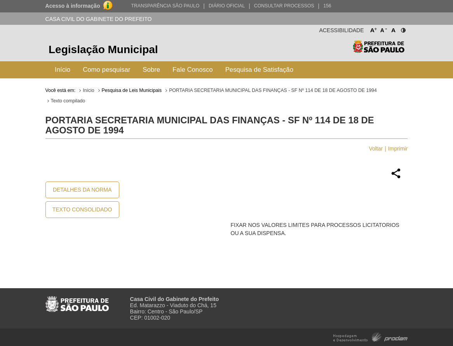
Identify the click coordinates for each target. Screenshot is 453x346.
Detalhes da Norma (82, 190)
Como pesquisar (106, 69)
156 (327, 6)
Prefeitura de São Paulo (378, 50)
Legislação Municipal (103, 49)
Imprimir (398, 148)
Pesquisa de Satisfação (259, 69)
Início (62, 69)
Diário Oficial (227, 6)
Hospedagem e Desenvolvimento (370, 336)
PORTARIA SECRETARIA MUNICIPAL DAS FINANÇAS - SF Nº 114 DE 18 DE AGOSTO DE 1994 (273, 90)
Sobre (151, 69)
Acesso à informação (72, 6)
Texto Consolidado (82, 209)
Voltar (376, 148)
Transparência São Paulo (165, 6)
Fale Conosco (192, 69)
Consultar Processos (284, 6)
